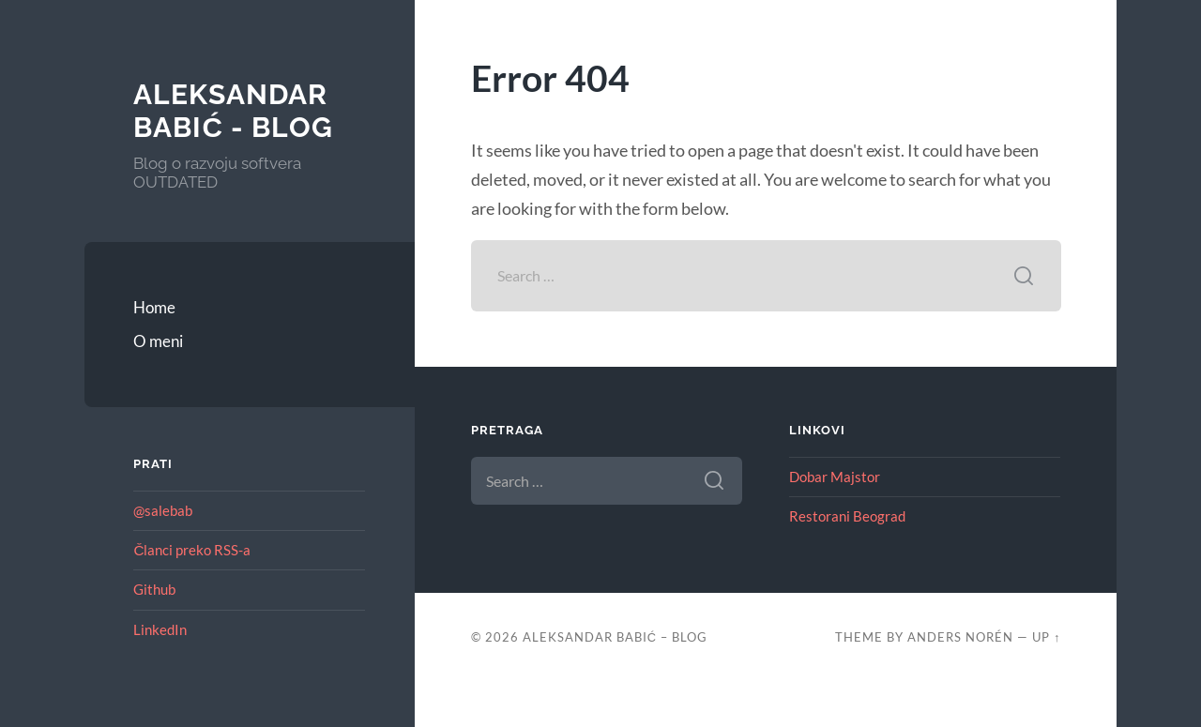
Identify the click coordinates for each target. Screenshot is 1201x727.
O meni (158, 341)
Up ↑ (1046, 636)
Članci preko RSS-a (192, 549)
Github (154, 589)
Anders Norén (960, 636)
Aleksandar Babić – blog (615, 636)
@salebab (162, 510)
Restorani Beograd (847, 515)
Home (154, 307)
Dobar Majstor (834, 476)
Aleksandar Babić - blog (233, 111)
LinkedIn (160, 629)
